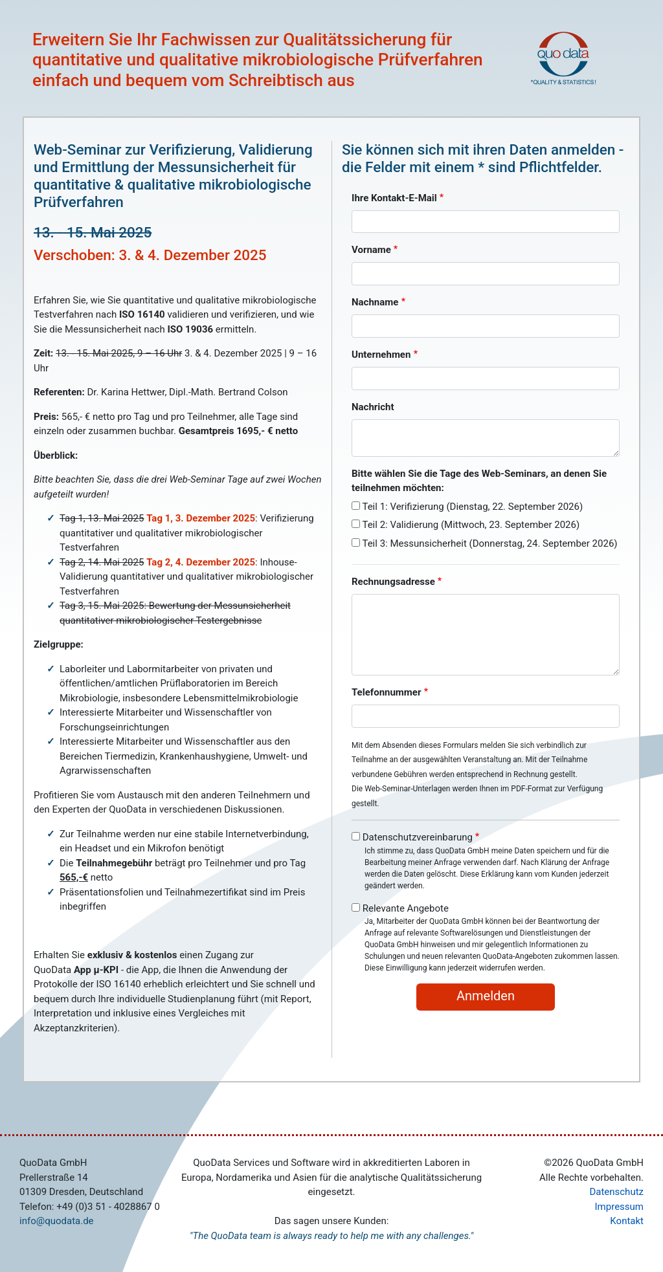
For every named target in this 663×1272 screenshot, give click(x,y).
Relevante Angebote (406, 908)
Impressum (619, 1206)
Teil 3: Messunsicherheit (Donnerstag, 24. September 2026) (489, 543)
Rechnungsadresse (393, 581)
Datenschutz (616, 1192)
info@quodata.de (56, 1221)
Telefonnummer (386, 692)
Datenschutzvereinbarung (418, 837)
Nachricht (373, 407)
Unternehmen (381, 354)
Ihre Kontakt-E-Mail (394, 198)
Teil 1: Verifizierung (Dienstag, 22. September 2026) (472, 506)
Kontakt (627, 1221)
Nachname (375, 302)
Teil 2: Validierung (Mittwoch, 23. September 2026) (470, 525)
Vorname (371, 250)
